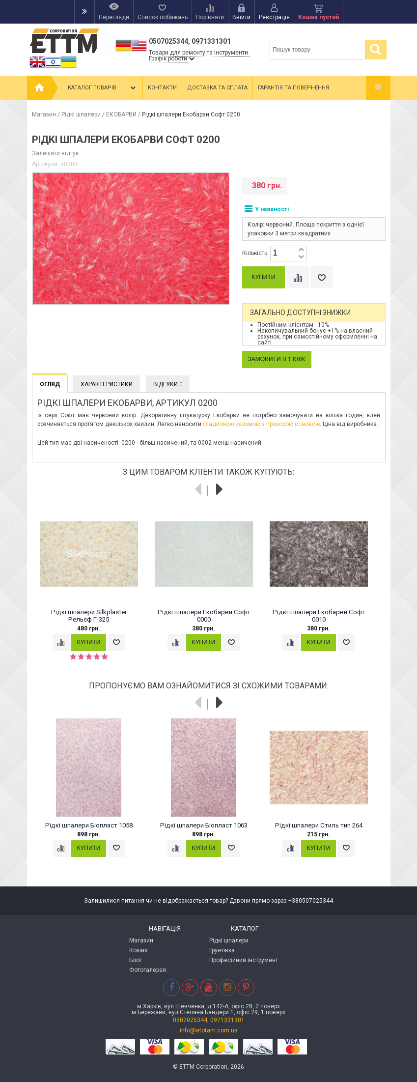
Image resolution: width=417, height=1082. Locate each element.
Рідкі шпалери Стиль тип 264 (318, 825)
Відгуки (167, 384)
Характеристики (107, 384)
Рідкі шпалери (81, 114)
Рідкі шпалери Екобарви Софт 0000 (204, 616)
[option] (94, 587)
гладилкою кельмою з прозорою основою (261, 424)
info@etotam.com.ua (209, 1030)
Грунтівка (222, 950)
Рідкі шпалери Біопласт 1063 (204, 825)
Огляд (50, 384)
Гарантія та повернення (293, 88)
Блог (135, 960)
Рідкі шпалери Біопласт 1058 (89, 825)
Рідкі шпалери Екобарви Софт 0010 (319, 616)
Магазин (44, 114)
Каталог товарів (103, 88)
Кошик (138, 950)
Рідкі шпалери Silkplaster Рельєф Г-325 (89, 616)
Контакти (162, 88)
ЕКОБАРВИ (121, 114)
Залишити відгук (55, 153)
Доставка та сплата (217, 88)
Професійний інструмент (243, 960)
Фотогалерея (147, 970)
